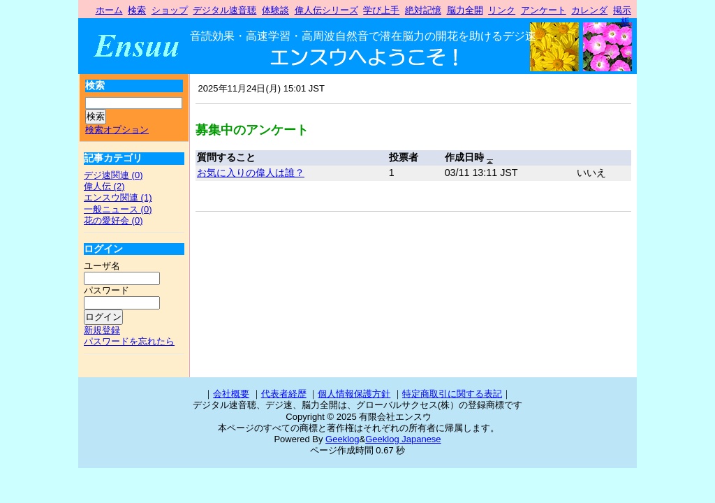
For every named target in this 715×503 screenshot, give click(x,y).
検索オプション (117, 129)
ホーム (109, 10)
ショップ (170, 10)
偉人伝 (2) (104, 186)
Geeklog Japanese (403, 439)
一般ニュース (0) (118, 209)
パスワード (106, 290)
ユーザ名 (102, 266)
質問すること (226, 157)
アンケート (543, 10)
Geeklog (342, 439)
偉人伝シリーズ (326, 10)
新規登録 (102, 330)
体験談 (275, 10)
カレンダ (589, 10)
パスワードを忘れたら (129, 341)
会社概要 (231, 393)
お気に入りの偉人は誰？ (250, 172)
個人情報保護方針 (354, 393)
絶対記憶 (423, 10)
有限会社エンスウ (144, 46)
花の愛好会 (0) (113, 220)
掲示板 (622, 16)
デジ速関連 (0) (113, 175)
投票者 (403, 157)
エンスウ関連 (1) (118, 197)
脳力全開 (465, 10)
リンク (501, 10)
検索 (137, 10)
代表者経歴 (284, 393)
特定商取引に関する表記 (452, 393)
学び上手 (381, 10)
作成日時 (469, 158)
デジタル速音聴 (224, 10)
